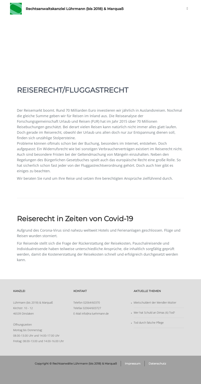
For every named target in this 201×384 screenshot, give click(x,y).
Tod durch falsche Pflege (149, 322)
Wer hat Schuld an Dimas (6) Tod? (154, 312)
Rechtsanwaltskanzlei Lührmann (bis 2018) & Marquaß (74, 9)
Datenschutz (157, 363)
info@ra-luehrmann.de (95, 313)
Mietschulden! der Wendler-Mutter (155, 302)
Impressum (133, 363)
